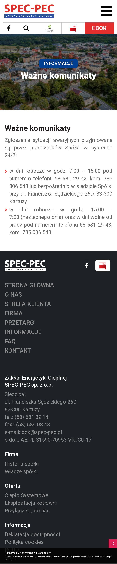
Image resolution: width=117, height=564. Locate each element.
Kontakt (18, 351)
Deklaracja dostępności (32, 535)
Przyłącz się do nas (27, 512)
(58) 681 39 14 (31, 418)
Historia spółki (22, 465)
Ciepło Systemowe (26, 496)
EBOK (99, 29)
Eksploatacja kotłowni (31, 504)
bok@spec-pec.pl (42, 433)
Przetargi (20, 323)
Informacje (23, 333)
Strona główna (29, 286)
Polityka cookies (24, 543)
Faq (10, 342)
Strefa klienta (28, 305)
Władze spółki (21, 472)
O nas (13, 295)
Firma (14, 314)
